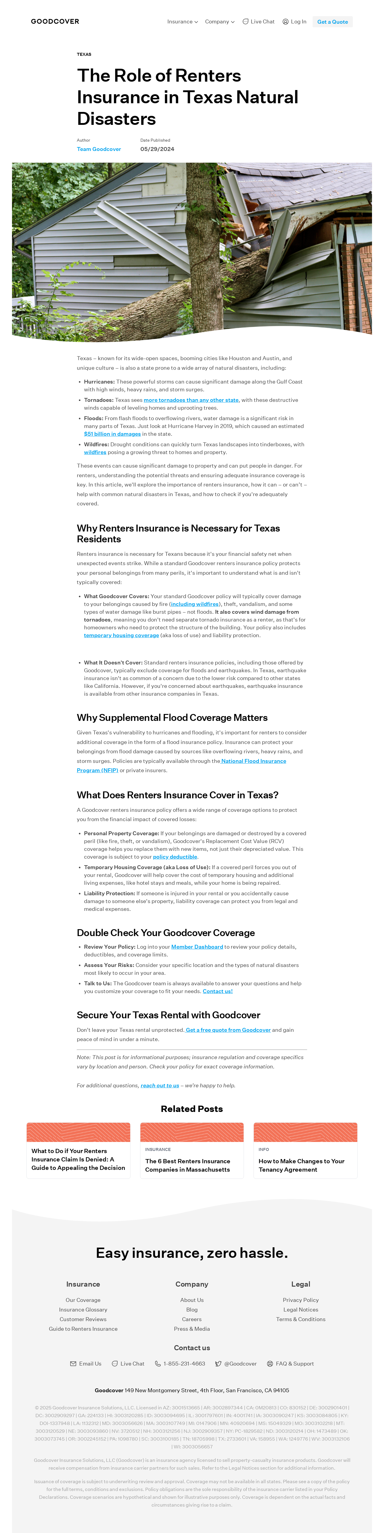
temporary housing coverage (121, 635)
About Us (192, 1300)
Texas (84, 54)
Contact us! (218, 991)
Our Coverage (83, 1300)
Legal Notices (301, 1309)
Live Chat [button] (128, 1363)
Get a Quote (332, 22)
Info (264, 1149)
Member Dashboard (197, 947)
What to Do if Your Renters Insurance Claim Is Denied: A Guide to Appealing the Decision (78, 1159)
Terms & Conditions (301, 1319)
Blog (192, 1309)
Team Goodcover (99, 149)
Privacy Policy (301, 1300)
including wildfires (195, 604)
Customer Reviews (83, 1319)
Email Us (85, 1363)
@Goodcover (236, 1363)
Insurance (158, 1149)
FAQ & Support (290, 1363)
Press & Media (192, 1329)
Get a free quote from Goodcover (228, 1030)
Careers (192, 1319)
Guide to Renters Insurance (83, 1329)
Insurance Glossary (83, 1309)
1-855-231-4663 (179, 1363)
